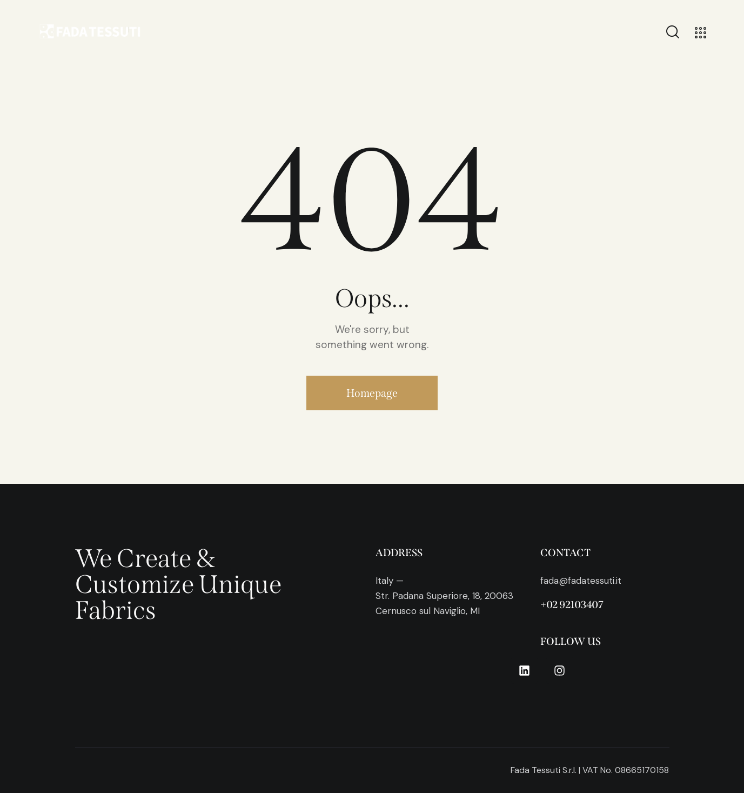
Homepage (372, 392)
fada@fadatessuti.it (580, 581)
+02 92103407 (571, 604)
